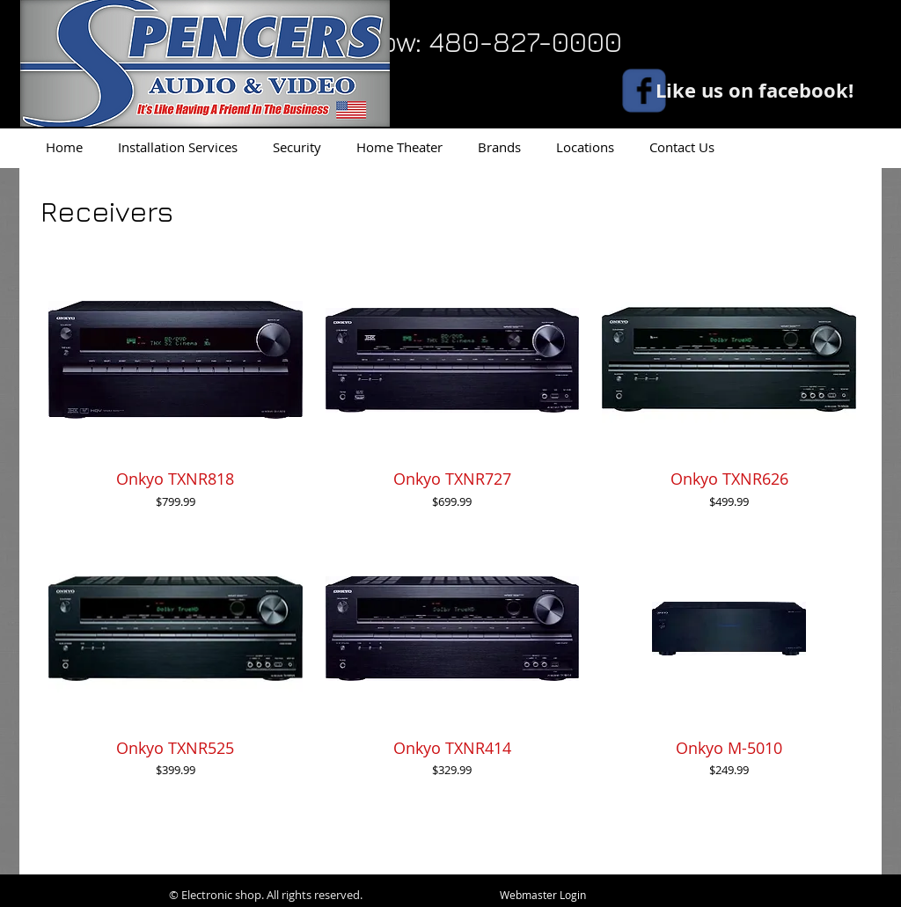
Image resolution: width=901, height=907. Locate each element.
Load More (452, 832)
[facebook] (644, 91)
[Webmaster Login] (542, 895)
